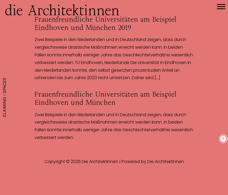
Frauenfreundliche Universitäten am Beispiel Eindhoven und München (105, 98)
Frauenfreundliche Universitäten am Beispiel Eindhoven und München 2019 (105, 23)
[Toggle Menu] (221, 6)
